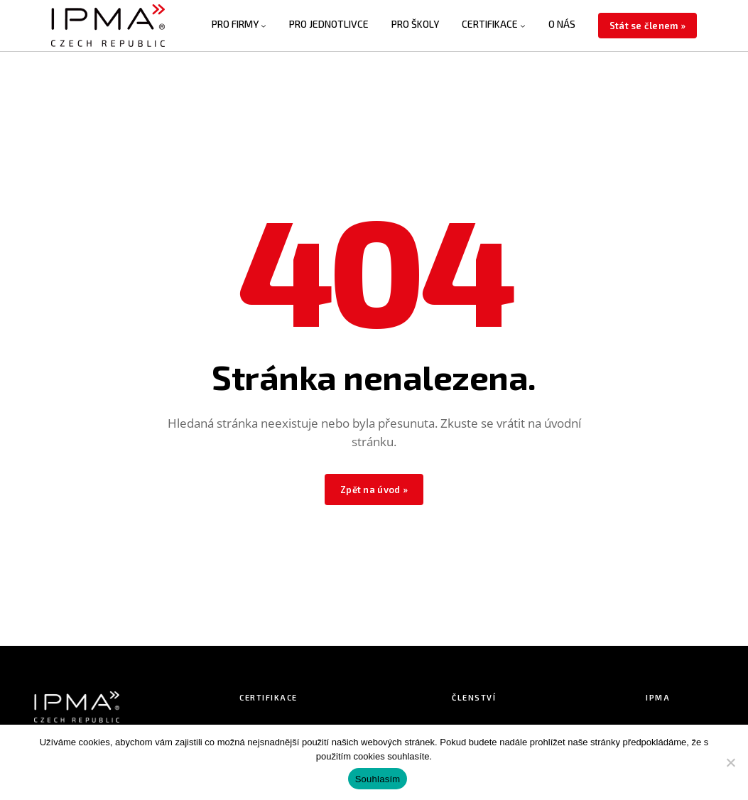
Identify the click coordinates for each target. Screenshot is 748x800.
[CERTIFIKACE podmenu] (523, 25)
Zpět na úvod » (374, 489)
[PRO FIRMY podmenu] (263, 25)
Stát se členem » (647, 25)
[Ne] (730, 762)
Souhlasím (378, 779)
